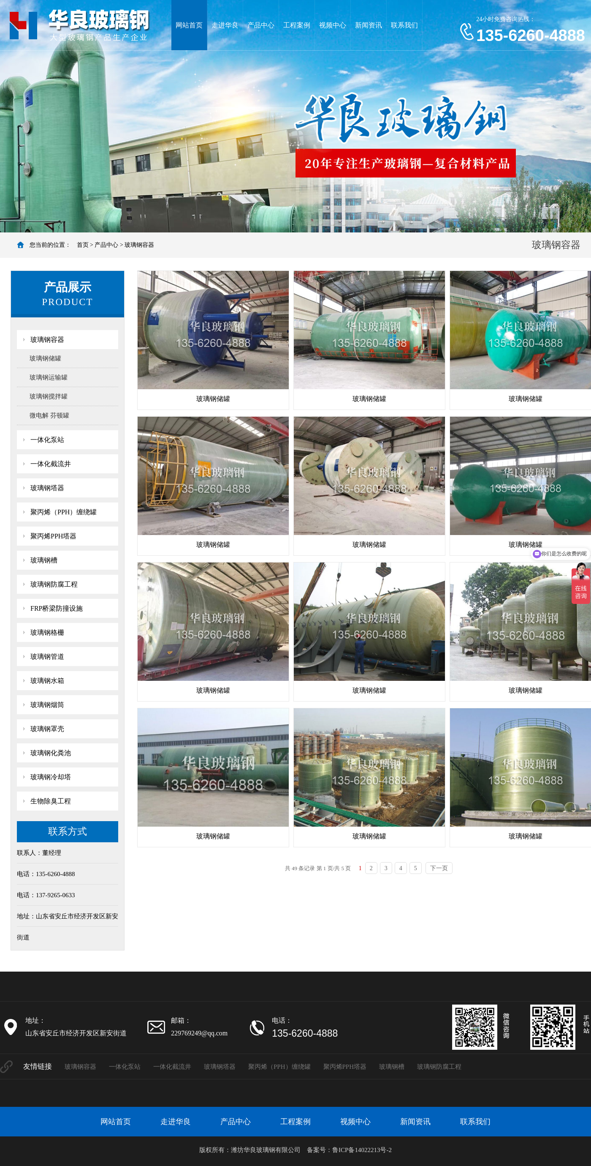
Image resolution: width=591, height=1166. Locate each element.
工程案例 (296, 25)
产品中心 (260, 25)
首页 (83, 245)
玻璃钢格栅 (47, 632)
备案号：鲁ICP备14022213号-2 (349, 1150)
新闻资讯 (368, 25)
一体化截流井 (50, 463)
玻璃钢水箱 (47, 680)
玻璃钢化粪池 (50, 752)
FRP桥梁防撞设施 (56, 608)
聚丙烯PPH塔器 (53, 536)
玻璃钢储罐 (45, 358)
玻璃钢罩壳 (47, 728)
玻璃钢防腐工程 (54, 584)
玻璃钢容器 (139, 245)
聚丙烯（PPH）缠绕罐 (63, 512)
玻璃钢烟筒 (47, 704)
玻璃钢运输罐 (49, 377)
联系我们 (404, 25)
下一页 (439, 868)
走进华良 (225, 25)
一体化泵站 (47, 439)
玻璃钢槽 (43, 560)
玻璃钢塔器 (47, 488)
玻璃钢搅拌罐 (49, 396)
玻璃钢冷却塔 (50, 777)
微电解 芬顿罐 (49, 415)
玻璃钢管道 (47, 656)
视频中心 (332, 25)
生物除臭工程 (50, 801)
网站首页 (189, 25)
